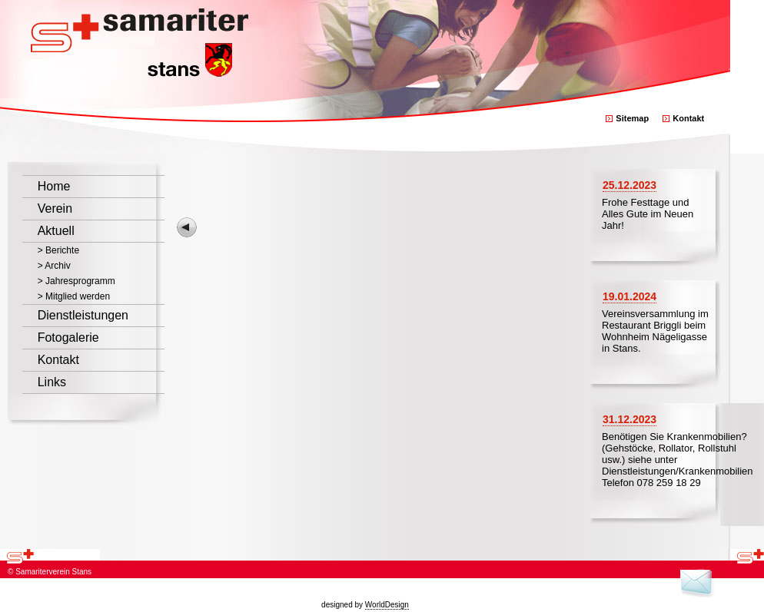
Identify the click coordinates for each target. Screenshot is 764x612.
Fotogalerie (68, 337)
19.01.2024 (629, 296)
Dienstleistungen (83, 315)
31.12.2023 (629, 419)
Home (54, 186)
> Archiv (54, 265)
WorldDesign (387, 604)
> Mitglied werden (74, 296)
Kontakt (688, 118)
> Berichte (58, 250)
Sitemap (632, 118)
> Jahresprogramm (76, 281)
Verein (55, 208)
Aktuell (56, 230)
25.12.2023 (629, 185)
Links (52, 382)
